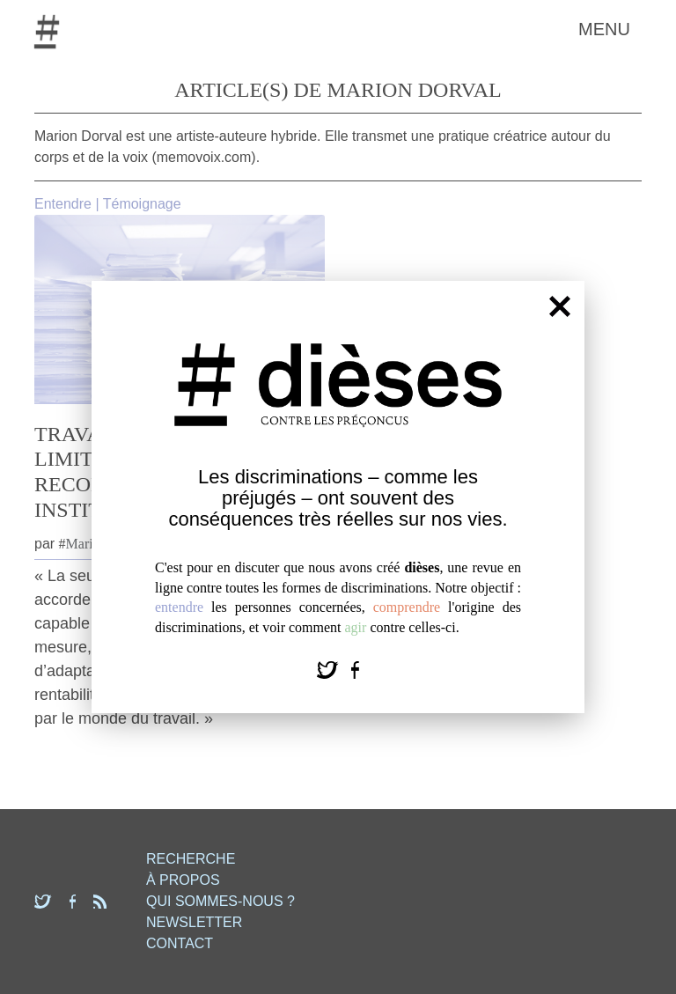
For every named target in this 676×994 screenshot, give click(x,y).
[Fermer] (559, 306)
